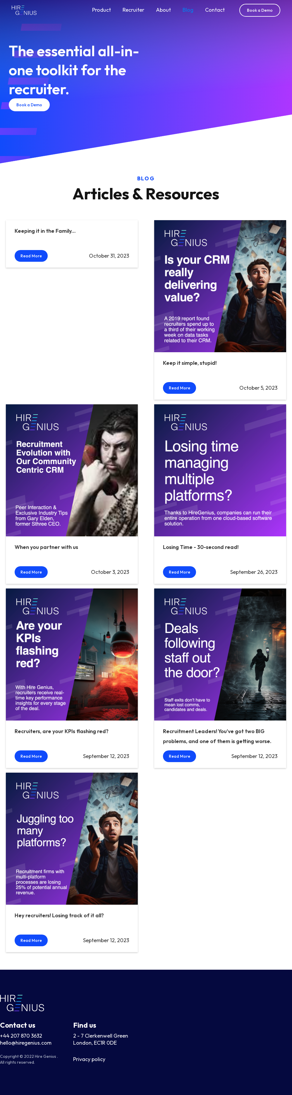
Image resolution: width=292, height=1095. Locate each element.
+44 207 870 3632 (21, 1035)
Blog (188, 9)
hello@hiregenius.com (25, 1042)
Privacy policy (89, 1059)
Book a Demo (260, 10)
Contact (215, 9)
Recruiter (133, 9)
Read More (31, 256)
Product (101, 9)
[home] (24, 10)
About (163, 9)
